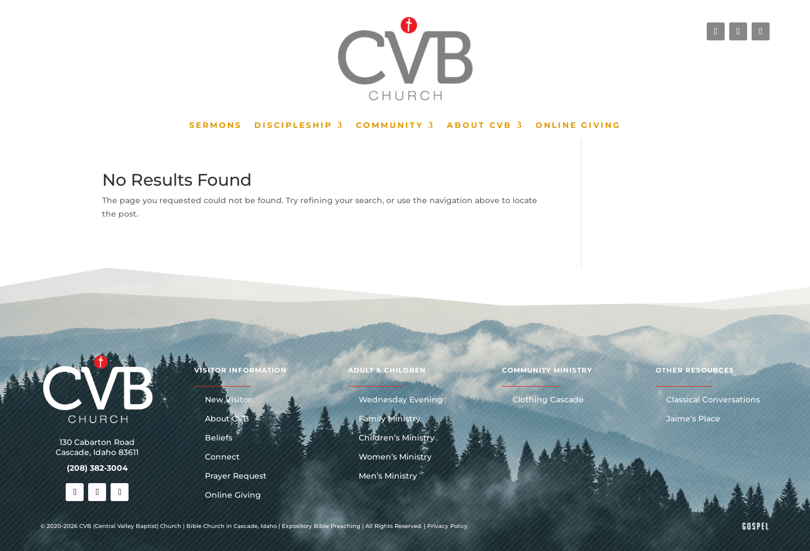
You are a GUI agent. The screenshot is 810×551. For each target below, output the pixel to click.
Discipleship (293, 125)
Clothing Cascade (548, 400)
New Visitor (228, 400)
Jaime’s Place (693, 419)
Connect (222, 457)
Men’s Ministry (388, 476)
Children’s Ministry (396, 438)
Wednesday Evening (401, 400)
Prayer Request (236, 476)
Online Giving (578, 125)
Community (389, 125)
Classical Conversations (713, 400)
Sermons (215, 125)
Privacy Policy (447, 526)
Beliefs (218, 438)
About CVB (479, 125)
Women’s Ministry (395, 457)
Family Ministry (389, 419)
